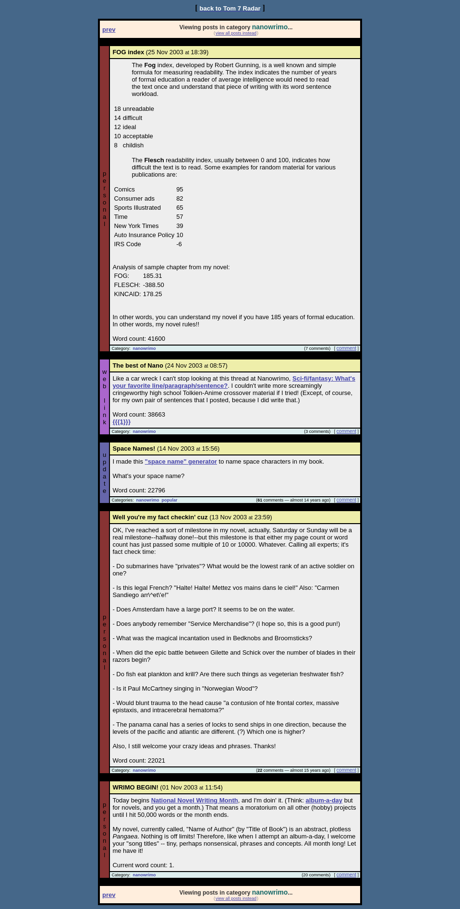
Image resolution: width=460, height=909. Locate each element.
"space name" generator (181, 461)
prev (108, 29)
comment (346, 348)
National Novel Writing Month (194, 800)
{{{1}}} (121, 421)
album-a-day (323, 800)
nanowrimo (144, 348)
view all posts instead (236, 33)
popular (169, 500)
